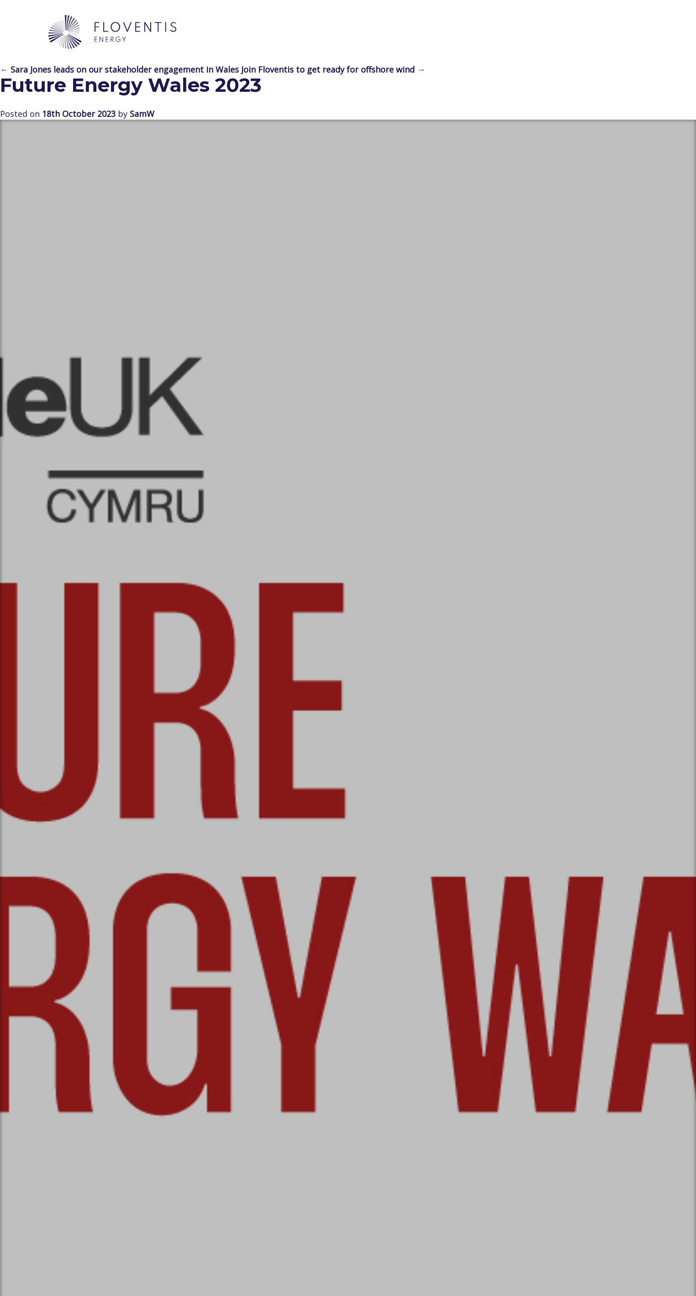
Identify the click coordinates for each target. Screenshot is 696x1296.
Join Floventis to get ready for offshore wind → (333, 69)
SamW (142, 113)
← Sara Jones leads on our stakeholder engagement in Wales (119, 69)
